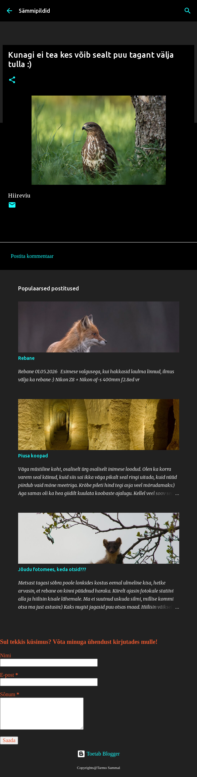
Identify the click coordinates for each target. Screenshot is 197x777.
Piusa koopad (33, 455)
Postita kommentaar (32, 256)
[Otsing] (188, 11)
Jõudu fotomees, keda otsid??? (52, 569)
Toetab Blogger (98, 754)
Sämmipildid (34, 11)
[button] (12, 80)
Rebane (26, 358)
